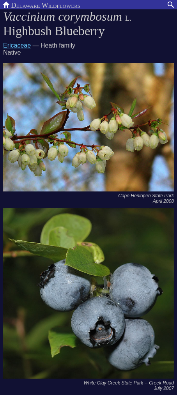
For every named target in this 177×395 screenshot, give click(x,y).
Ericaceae (17, 45)
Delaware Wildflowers (41, 5)
